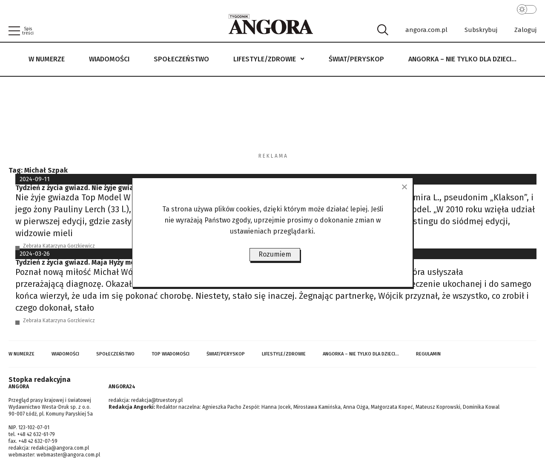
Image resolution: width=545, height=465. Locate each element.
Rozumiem (274, 254)
